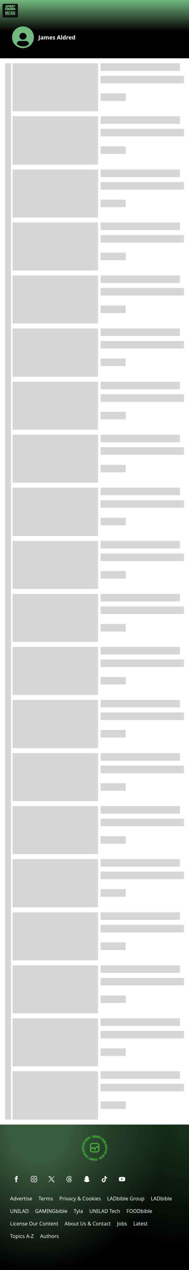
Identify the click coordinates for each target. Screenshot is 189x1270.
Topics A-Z (22, 1236)
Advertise (21, 1198)
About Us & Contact (87, 1223)
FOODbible (139, 1211)
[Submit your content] (94, 1159)
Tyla (78, 1211)
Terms (45, 1198)
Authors (49, 1236)
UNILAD (19, 1211)
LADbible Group (126, 1198)
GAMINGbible (51, 1211)
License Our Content (34, 1223)
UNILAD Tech (104, 1211)
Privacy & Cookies (80, 1198)
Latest (140, 1223)
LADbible (161, 1198)
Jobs (122, 1223)
